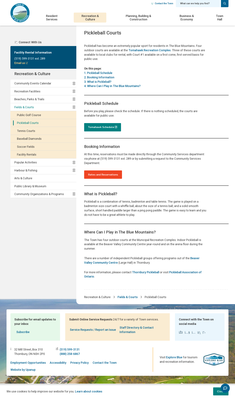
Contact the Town (162, 3)
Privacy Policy (79, 364)
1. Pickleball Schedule (98, 73)
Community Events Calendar (32, 84)
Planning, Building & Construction (138, 17)
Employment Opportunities (28, 364)
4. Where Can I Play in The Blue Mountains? (112, 86)
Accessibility (58, 364)
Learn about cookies (88, 391)
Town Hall (219, 17)
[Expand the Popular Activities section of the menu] (74, 163)
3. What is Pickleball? (97, 82)
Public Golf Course (29, 115)
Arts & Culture (23, 179)
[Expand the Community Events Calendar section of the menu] (74, 84)
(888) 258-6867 (70, 355)
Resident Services (52, 17)
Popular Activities (25, 163)
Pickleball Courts (28, 123)
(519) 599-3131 (70, 350)
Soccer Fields (26, 147)
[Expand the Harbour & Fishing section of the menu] (74, 171)
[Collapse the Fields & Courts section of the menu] (74, 107)
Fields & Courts (24, 108)
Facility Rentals (26, 155)
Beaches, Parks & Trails (29, 100)
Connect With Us (28, 42)
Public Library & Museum (30, 187)
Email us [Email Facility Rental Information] (21, 63)
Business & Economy (187, 17)
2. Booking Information (99, 77)
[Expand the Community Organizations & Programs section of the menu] (74, 194)
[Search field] (198, 3)
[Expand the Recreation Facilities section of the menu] (74, 92)
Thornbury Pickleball (146, 273)
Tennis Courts (26, 131)
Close (221, 391)
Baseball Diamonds (29, 139)
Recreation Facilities (27, 92)
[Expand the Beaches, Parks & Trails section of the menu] (74, 99)
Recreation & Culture (90, 17)
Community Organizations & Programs (39, 194)
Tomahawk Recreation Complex (150, 50)
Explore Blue (174, 358)
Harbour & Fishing (25, 171)
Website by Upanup (23, 371)
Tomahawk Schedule (101, 127)
